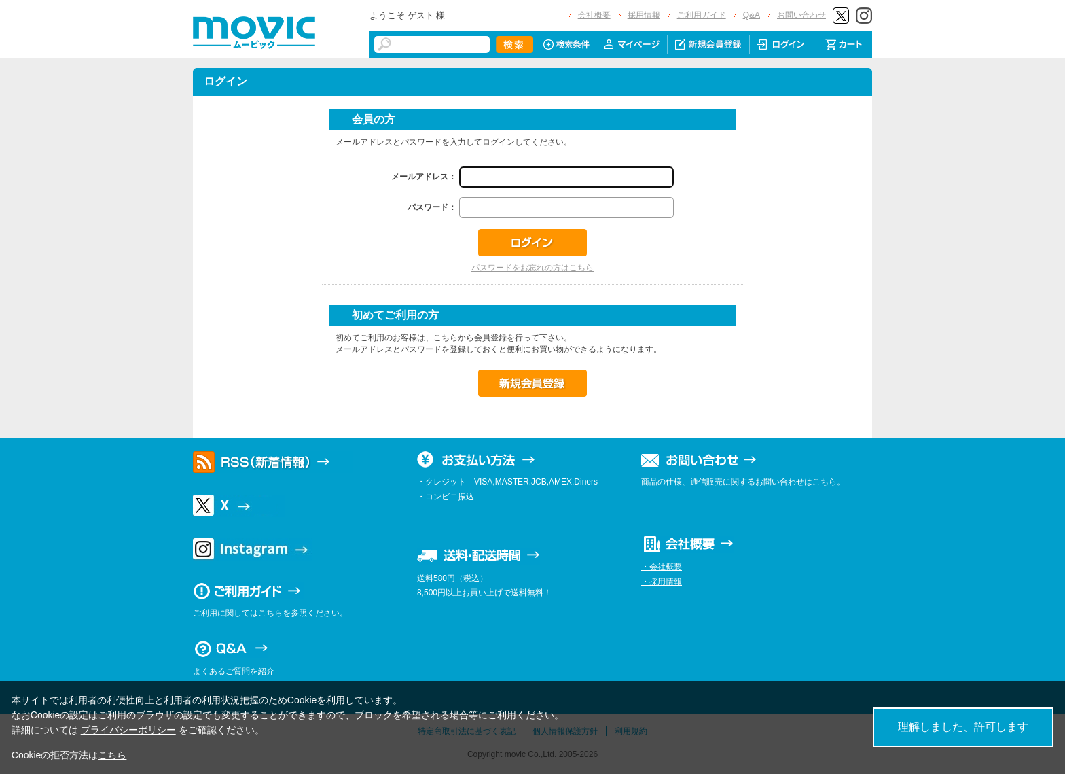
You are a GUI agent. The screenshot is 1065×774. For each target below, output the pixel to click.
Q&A (751, 15)
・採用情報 (661, 581)
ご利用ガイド (701, 15)
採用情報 (644, 15)
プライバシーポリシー (128, 729)
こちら (112, 755)
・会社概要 (661, 566)
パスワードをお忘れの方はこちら (532, 267)
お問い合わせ (801, 15)
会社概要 (594, 15)
